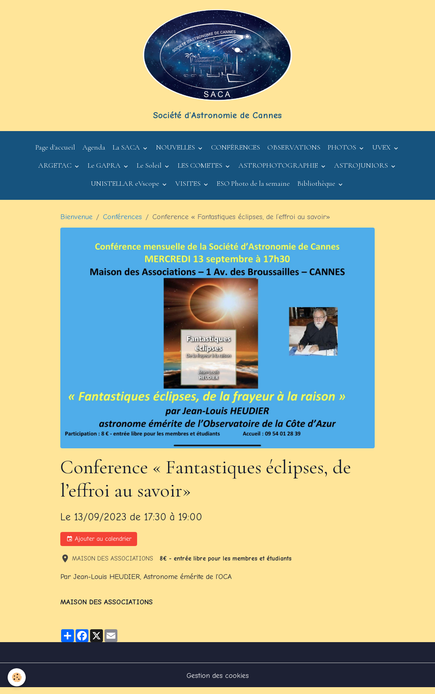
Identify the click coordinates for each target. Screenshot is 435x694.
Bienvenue (76, 222)
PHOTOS (343, 152)
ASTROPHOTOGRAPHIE (279, 170)
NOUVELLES (176, 152)
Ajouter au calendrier (98, 545)
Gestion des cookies (217, 681)
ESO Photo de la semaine (253, 189)
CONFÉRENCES (235, 152)
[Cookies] (17, 677)
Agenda (93, 152)
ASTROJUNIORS (362, 170)
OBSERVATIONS (293, 152)
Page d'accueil (55, 152)
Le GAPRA (105, 170)
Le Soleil (150, 170)
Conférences (122, 222)
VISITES (188, 189)
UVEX (382, 152)
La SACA (127, 152)
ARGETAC (55, 170)
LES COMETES (201, 170)
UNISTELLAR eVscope (126, 189)
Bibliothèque (317, 189)
